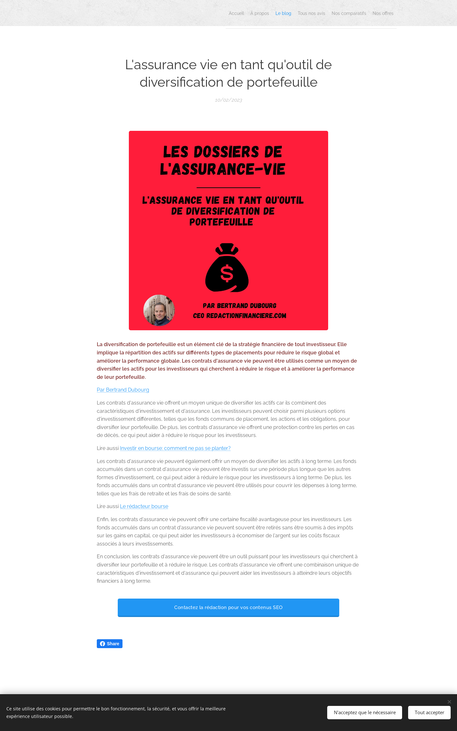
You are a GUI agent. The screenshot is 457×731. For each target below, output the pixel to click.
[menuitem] (334, 13)
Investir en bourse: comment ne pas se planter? (175, 448)
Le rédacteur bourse (144, 506)
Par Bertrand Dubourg (123, 390)
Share (109, 643)
